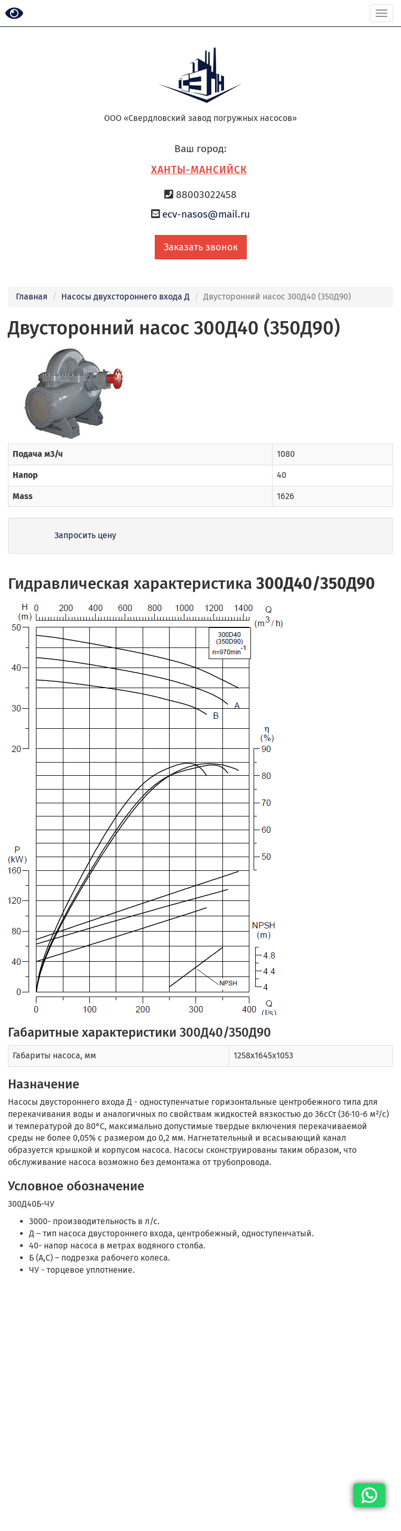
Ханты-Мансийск (199, 170)
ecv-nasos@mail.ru (206, 214)
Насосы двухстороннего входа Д (125, 297)
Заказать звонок (201, 247)
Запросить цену (85, 535)
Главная (32, 297)
